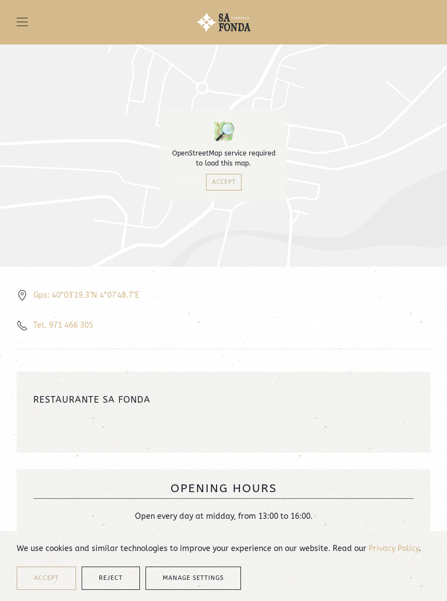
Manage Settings (193, 578)
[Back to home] (224, 22)
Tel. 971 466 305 (63, 325)
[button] (22, 22)
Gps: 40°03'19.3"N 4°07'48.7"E (86, 295)
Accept (223, 182)
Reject (111, 578)
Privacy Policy (394, 548)
